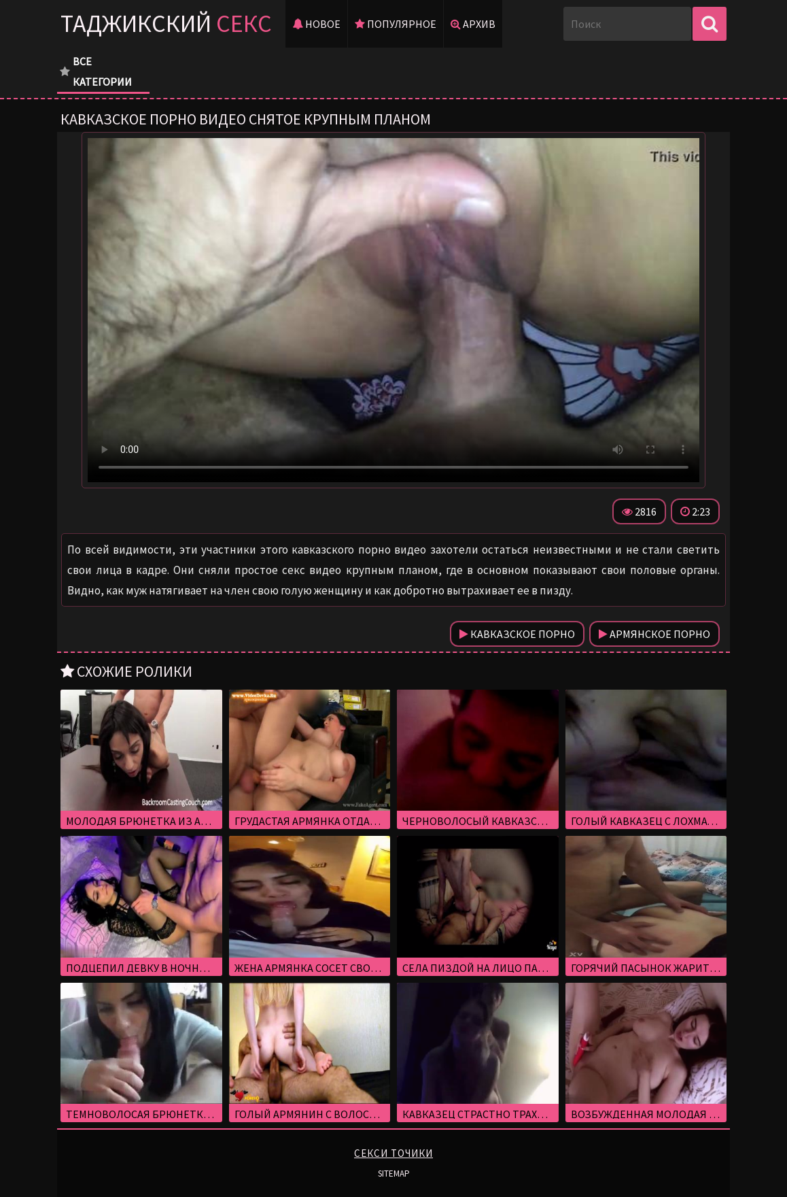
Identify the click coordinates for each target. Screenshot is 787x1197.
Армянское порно (654, 634)
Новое (316, 24)
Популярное (395, 24)
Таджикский (166, 23)
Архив (473, 24)
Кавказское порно (517, 634)
